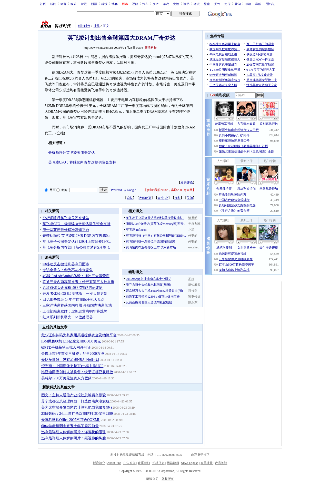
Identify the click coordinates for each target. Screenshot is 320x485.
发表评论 (187, 182)
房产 (156, 3)
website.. (193, 247)
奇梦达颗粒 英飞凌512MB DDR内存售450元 (77, 236)
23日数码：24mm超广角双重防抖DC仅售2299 (77, 414)
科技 (104, 3)
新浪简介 (99, 463)
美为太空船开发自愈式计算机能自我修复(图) (76, 407)
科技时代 (84, 26)
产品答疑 (221, 463)
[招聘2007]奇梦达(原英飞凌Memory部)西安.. (155, 224)
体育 (63, 3)
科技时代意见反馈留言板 (127, 455)
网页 (52, 190)
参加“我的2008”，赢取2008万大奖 (170, 190)
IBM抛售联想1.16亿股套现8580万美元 (71, 341)
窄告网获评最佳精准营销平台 (66, 230)
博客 (115, 3)
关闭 (190, 198)
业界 (97, 26)
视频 (135, 3)
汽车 (145, 3)
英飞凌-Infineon (136, 229)
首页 (43, 3)
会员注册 (207, 463)
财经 (84, 3)
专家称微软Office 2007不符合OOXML (70, 420)
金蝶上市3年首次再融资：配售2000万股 (72, 354)
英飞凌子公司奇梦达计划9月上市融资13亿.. (77, 242)
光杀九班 (194, 224)
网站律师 (173, 463)
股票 (94, 3)
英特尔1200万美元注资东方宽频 (66, 378)
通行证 (270, 3)
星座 (207, 3)
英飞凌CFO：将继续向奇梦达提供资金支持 (82, 162)
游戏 (166, 3)
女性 (176, 3)
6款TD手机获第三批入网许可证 (66, 347)
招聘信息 (158, 463)
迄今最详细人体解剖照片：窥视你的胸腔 (73, 438)
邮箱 (248, 3)
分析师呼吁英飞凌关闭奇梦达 (71, 153)
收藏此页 (145, 198)
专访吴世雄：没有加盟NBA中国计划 (70, 360)
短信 (227, 3)
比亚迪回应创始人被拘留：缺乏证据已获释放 (77, 372)
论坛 (130, 198)
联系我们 (144, 463)
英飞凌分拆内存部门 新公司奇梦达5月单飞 (76, 247)
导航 (258, 3)
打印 (177, 198)
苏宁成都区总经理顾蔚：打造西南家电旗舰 (75, 401)
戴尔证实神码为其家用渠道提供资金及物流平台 (79, 335)
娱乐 (74, 3)
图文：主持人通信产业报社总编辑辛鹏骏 (73, 395)
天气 (217, 3)
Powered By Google (123, 190)
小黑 (191, 229)
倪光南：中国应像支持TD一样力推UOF (72, 366)
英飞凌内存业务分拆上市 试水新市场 (151, 247)
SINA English (189, 463)
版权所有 (168, 479)
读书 (186, 3)
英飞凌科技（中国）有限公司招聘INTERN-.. (156, 235)
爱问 (238, 3)
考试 (197, 3)
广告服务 (129, 463)
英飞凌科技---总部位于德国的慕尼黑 (150, 241)
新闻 (53, 3)
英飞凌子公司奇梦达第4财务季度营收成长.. (155, 218)
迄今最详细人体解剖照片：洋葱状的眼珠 (73, 432)
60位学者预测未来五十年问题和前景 (70, 426)
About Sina (114, 463)
